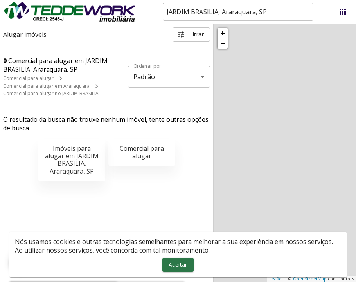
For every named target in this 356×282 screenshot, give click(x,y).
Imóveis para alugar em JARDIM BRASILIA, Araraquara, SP (72, 159)
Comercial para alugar (28, 78)
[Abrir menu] (342, 11)
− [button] (223, 43)
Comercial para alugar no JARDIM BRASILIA (51, 93)
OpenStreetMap (310, 279)
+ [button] (223, 33)
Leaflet (276, 279)
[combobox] (238, 12)
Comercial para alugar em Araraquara (46, 86)
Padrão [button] (144, 76)
